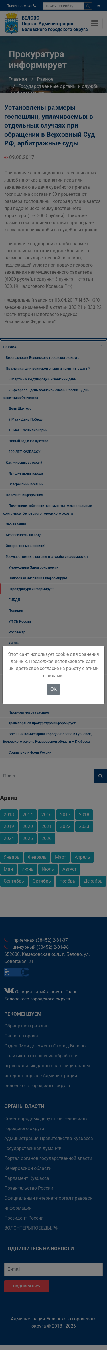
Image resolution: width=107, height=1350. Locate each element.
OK (53, 689)
